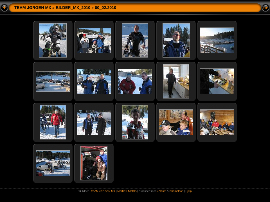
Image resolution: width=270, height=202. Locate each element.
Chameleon (176, 190)
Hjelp (188, 190)
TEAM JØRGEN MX (32, 7)
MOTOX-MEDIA (126, 190)
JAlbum (161, 190)
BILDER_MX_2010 (73, 7)
